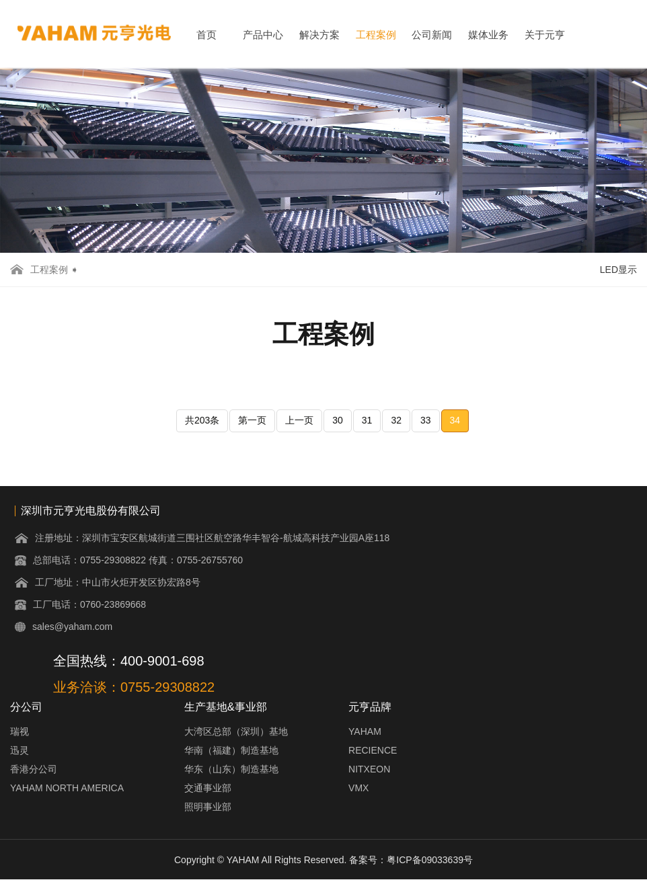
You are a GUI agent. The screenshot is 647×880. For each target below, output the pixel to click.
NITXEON (369, 769)
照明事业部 (207, 806)
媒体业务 (488, 34)
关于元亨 (545, 34)
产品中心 (263, 34)
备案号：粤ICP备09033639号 (411, 859)
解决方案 (319, 34)
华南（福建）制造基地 (231, 750)
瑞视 (19, 731)
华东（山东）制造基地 (231, 769)
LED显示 (618, 269)
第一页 (252, 420)
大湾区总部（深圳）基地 (236, 731)
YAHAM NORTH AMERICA (67, 788)
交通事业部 (207, 788)
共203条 (202, 420)
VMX (358, 788)
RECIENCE (372, 750)
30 (337, 420)
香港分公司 (33, 769)
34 (455, 420)
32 (396, 420)
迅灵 (19, 750)
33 (425, 420)
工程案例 (376, 34)
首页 (206, 34)
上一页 (299, 420)
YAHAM (364, 731)
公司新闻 (432, 34)
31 (367, 420)
